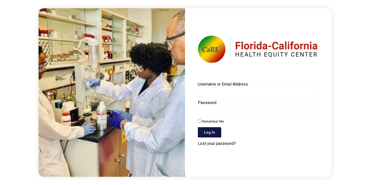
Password (207, 103)
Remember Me (211, 121)
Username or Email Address (223, 84)
